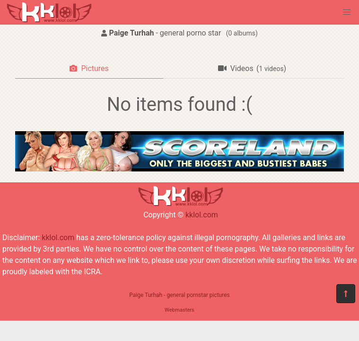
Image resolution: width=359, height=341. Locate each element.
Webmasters (179, 310)
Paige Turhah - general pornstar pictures (179, 295)
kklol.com (201, 214)
